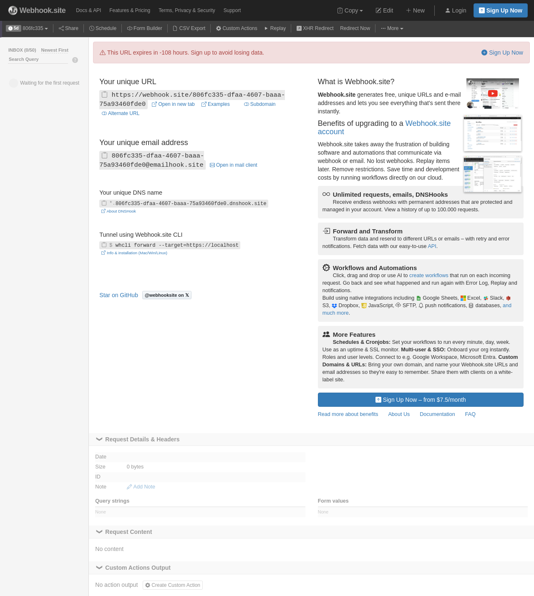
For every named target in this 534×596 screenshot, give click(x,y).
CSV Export (189, 28)
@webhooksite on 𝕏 (167, 295)
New (415, 10)
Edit (384, 10)
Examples (216, 104)
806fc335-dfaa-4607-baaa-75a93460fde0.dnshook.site (184, 203)
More (392, 28)
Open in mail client (233, 165)
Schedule (102, 28)
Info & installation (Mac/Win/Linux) (134, 252)
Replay (275, 28)
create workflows (428, 275)
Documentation (437, 414)
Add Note (141, 487)
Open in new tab (173, 104)
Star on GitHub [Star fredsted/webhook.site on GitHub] (118, 295)
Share (68, 28)
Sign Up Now (500, 10)
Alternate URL (120, 113)
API (432, 246)
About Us (399, 414)
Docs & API (88, 10)
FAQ (470, 414)
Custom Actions (236, 28)
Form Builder (144, 28)
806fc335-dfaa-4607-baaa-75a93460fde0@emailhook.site (151, 160)
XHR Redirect (315, 28)
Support (232, 10)
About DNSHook (118, 211)
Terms (187, 10)
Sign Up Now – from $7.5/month (420, 399)
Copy (350, 10)
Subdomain (260, 104)
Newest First (54, 50)
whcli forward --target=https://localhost (170, 245)
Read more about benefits (348, 414)
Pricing (129, 10)
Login (455, 10)
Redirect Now (355, 28)
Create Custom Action (172, 585)
